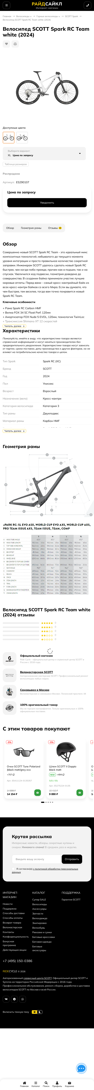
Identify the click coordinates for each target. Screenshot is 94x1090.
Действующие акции (14, 949)
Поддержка (9, 908)
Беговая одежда (41, 941)
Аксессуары (39, 908)
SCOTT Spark (71, 16)
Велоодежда (39, 918)
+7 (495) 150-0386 (17, 961)
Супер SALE (39, 899)
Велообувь (38, 927)
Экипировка (39, 923)
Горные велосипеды (47, 16)
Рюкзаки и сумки (42, 932)
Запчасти (37, 913)
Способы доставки (14, 913)
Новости (8, 903)
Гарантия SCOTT (71, 899)
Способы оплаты (13, 917)
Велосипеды (22, 16)
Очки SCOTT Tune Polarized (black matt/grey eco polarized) (23, 770)
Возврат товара (12, 922)
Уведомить (47, 202)
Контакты (8, 932)
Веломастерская (12, 927)
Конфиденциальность (16, 936)
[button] (42, 802)
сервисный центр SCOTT (38, 978)
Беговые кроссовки (43, 937)
